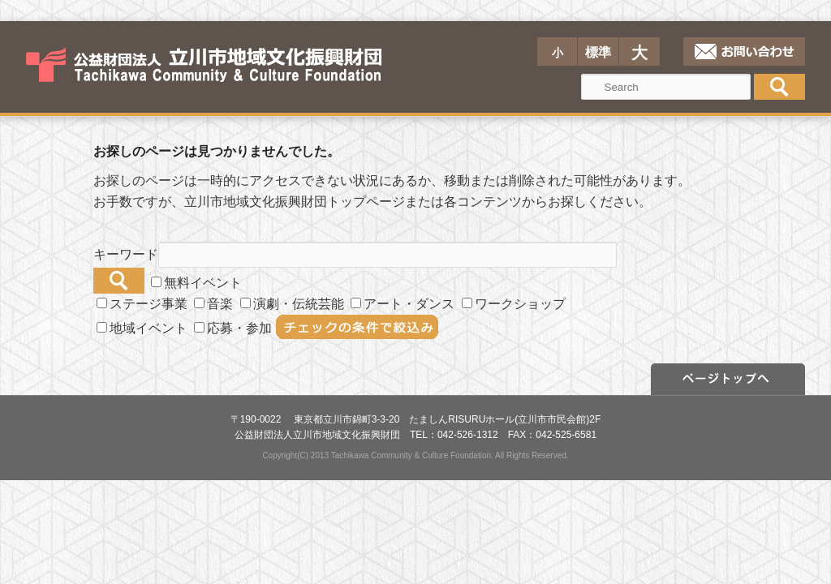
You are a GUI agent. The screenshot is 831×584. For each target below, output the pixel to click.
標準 (598, 52)
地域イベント (142, 328)
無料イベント (196, 283)
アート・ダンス (402, 304)
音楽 (213, 304)
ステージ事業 (142, 304)
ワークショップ (514, 304)
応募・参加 (233, 328)
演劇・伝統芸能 (292, 304)
